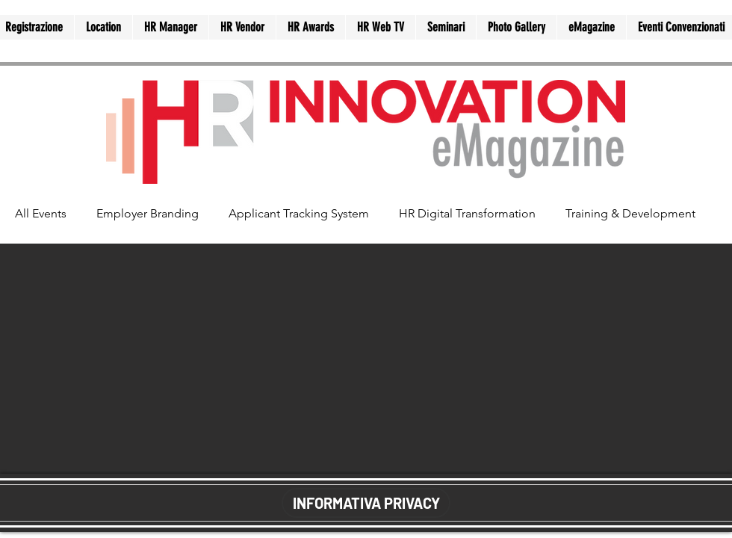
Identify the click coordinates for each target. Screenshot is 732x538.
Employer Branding (147, 213)
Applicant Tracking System (299, 213)
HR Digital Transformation (467, 213)
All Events (40, 213)
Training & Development (630, 213)
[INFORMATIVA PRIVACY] (366, 503)
